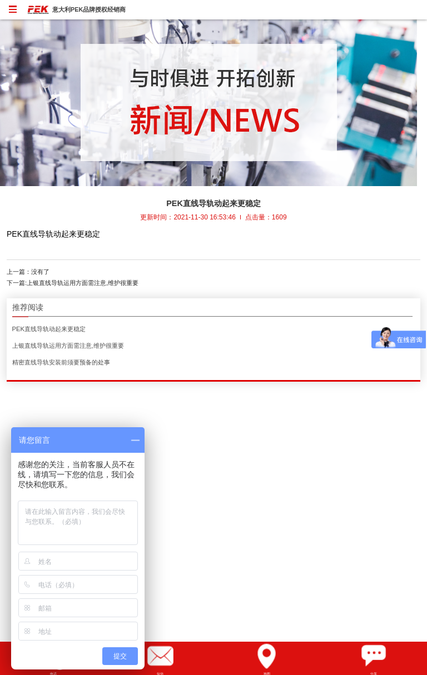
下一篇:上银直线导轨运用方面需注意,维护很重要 (72, 282)
